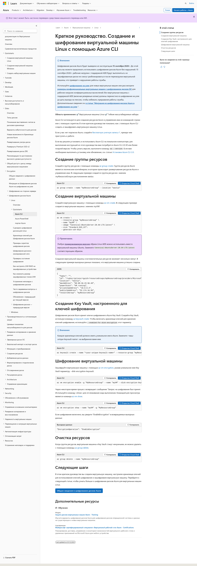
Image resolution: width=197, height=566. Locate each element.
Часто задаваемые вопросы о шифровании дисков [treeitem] (25, 290)
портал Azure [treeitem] (20, 223)
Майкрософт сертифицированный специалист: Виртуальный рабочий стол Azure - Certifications (94, 527)
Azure (66, 27)
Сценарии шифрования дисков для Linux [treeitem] (22, 229)
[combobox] (20, 31)
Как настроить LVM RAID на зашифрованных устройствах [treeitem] (24, 267)
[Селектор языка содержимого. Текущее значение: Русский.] (9, 562)
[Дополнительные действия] (139, 28)
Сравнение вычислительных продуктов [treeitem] (20, 49)
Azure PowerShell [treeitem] (21, 218)
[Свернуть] (36, 25)
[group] (98, 284)
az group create (106, 165)
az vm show (77, 396)
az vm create (109, 202)
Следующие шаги (168, 51)
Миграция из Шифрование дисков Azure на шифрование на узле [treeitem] (23, 185)
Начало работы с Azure (183, 10)
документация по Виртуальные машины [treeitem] (17, 38)
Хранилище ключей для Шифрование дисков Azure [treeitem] (24, 237)
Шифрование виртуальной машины (175, 44)
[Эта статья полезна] (161, 66)
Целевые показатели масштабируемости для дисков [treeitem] (19, 326)
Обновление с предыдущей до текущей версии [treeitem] (24, 298)
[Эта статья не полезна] (164, 66)
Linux (96, 27)
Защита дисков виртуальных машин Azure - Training (76, 515)
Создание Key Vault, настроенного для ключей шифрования (176, 40)
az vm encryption (106, 367)
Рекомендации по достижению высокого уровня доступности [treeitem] (19, 157)
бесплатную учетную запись (105, 132)
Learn (58, 27)
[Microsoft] (4, 3)
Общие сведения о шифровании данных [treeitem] (22, 177)
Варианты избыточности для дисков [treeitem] (21, 130)
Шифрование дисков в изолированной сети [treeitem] (22, 252)
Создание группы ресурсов (172, 32)
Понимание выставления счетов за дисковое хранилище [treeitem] (21, 123)
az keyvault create (81, 318)
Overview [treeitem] (8, 44)
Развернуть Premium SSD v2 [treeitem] (18, 146)
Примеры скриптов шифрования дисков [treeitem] (21, 244)
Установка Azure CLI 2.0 (123, 152)
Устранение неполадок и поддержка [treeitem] (19, 445)
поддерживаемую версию (77, 244)
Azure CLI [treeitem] (18, 214)
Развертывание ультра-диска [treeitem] (18, 142)
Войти (191, 3)
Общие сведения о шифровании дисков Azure (79, 490)
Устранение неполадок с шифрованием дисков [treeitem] (23, 283)
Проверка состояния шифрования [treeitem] (21, 260)
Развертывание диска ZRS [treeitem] (17, 151)
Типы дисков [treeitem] (12, 117)
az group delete (81, 447)
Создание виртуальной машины (174, 35)
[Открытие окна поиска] (185, 3)
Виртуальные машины (81, 27)
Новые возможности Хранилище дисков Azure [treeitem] (20, 136)
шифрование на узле (79, 85)
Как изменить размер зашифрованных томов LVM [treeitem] (24, 275)
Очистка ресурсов (168, 48)
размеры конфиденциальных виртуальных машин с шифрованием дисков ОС (94, 89)
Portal (167, 10)
